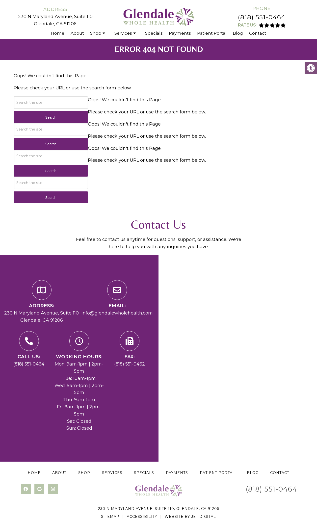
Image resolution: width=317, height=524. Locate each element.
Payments (180, 33)
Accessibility (142, 516)
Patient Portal (212, 33)
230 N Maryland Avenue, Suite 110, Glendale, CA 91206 (158, 508)
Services (123, 33)
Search (50, 117)
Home (57, 33)
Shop (95, 33)
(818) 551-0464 (262, 17)
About (77, 33)
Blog (238, 33)
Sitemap (110, 516)
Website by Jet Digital (190, 516)
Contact (257, 33)
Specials (154, 33)
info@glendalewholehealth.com (117, 313)
